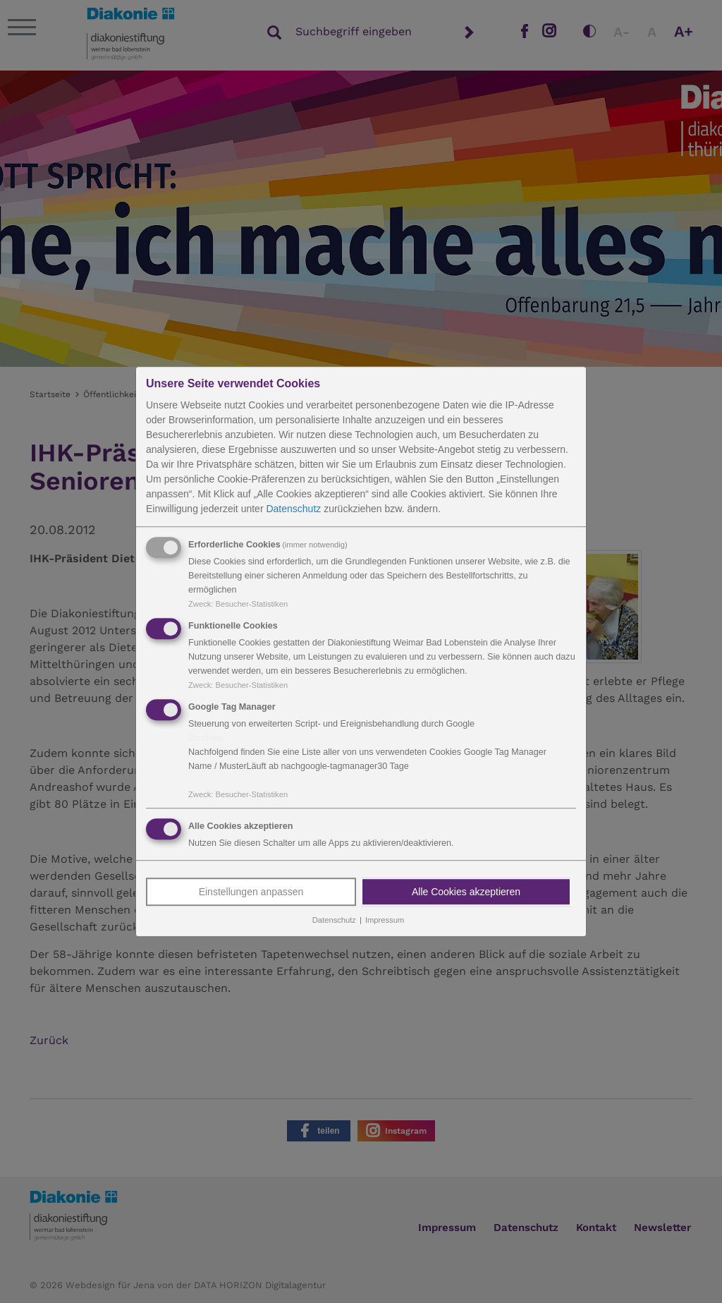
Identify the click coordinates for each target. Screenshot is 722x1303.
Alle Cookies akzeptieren (466, 892)
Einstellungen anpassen (251, 892)
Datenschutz (293, 508)
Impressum (384, 920)
